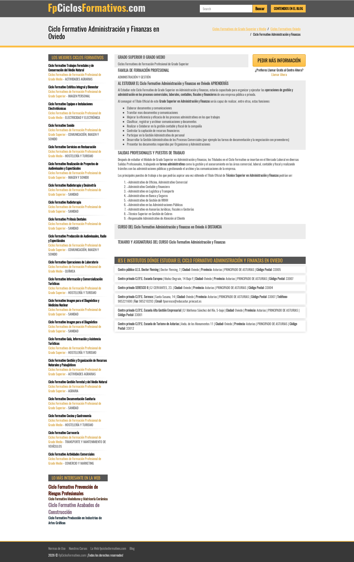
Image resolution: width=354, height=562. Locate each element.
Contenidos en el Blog (288, 8)
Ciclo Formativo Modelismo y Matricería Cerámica (77, 498)
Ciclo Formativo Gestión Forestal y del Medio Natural (77, 382)
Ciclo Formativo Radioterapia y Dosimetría (72, 185)
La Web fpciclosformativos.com (108, 548)
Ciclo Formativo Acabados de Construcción (73, 508)
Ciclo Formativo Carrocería (63, 432)
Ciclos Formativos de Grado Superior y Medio (239, 28)
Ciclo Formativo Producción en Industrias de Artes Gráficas (75, 520)
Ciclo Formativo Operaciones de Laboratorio (73, 262)
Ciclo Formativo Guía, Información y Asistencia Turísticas (74, 341)
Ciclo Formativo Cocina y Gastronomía (69, 416)
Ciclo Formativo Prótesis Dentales (67, 219)
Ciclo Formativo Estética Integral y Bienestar (73, 87)
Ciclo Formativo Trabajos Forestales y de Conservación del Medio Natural (71, 67)
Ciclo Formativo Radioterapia (64, 202)
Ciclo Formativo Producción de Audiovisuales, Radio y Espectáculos (77, 238)
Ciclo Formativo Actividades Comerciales (71, 454)
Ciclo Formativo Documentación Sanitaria (71, 399)
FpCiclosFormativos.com (72, 555)
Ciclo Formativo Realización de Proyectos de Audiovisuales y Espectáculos (73, 166)
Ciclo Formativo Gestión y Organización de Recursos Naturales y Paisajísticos (77, 362)
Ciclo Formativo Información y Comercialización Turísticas (75, 281)
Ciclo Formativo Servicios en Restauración (72, 147)
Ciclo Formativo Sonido (61, 125)
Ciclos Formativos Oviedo (285, 28)
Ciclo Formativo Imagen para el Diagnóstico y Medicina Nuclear (73, 302)
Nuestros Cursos (78, 548)
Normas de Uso (56, 548)
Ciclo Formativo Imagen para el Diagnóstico (72, 322)
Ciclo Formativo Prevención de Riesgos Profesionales (73, 490)
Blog (132, 548)
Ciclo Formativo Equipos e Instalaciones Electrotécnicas (70, 106)
